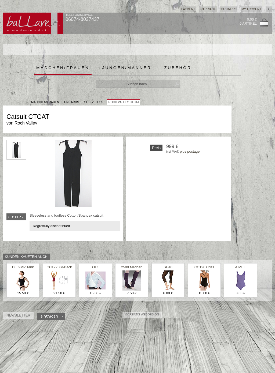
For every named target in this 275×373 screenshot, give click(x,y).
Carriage (208, 9)
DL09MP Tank (23, 267)
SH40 (168, 267)
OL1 (95, 267)
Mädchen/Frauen (62, 67)
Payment (188, 9)
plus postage (190, 151)
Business (228, 9)
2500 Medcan (131, 267)
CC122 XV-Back (59, 267)
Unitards (71, 102)
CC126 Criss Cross (204, 269)
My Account (251, 9)
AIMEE (240, 267)
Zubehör (177, 67)
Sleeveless (93, 102)
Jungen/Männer (126, 67)
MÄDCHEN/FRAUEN (45, 102)
